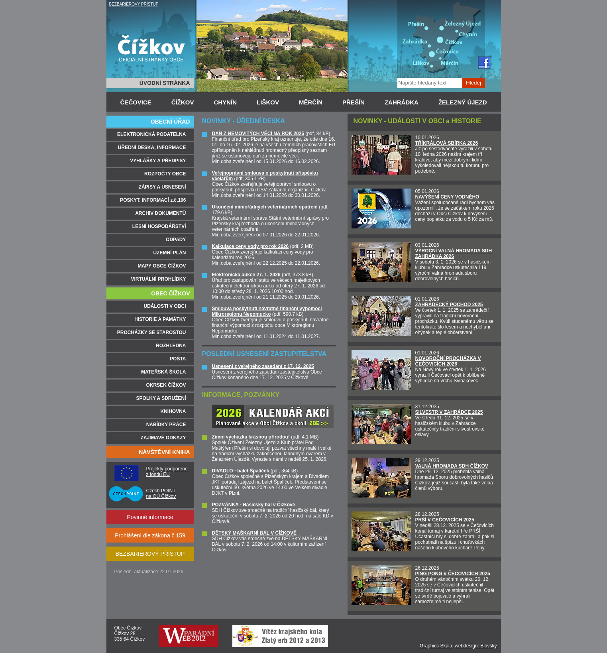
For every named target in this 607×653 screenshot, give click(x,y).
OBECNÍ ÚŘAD (170, 121)
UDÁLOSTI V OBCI (416, 121)
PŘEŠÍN (353, 102)
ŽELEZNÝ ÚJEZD (462, 102)
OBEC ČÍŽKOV (170, 293)
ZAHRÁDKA (401, 102)
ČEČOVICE (135, 102)
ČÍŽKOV (182, 102)
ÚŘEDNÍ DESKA (260, 121)
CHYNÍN (225, 102)
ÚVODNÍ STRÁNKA (164, 83)
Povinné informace (150, 517)
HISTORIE (466, 121)
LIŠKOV (268, 102)
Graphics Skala (436, 646)
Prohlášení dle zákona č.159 (150, 535)
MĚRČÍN (310, 102)
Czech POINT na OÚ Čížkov (161, 493)
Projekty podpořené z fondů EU (167, 471)
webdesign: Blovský (476, 646)
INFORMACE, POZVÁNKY (241, 394)
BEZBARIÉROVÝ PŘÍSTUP (134, 4)
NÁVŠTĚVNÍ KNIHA (164, 452)
